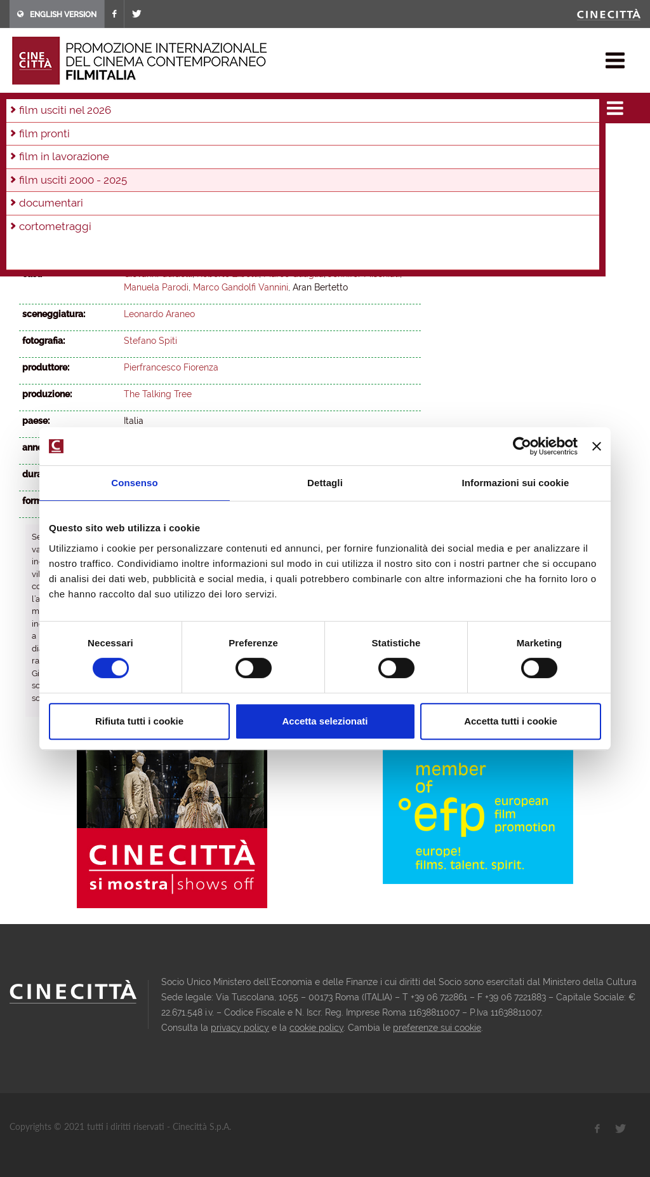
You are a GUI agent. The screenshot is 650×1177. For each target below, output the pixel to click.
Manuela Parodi (156, 287)
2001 (308, 158)
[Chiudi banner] (596, 446)
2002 (281, 158)
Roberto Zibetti (228, 274)
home (21, 104)
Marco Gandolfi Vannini (240, 287)
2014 (329, 141)
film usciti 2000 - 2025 (146, 104)
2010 (57, 158)
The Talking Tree (158, 394)
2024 (58, 141)
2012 (382, 141)
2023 (86, 141)
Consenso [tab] (134, 482)
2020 (167, 141)
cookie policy (316, 1028)
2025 (31, 141)
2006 (169, 158)
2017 (248, 141)
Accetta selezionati (325, 721)
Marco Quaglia (293, 274)
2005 (197, 158)
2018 (221, 141)
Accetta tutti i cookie (510, 721)
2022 (113, 141)
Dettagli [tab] (325, 482)
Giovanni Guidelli (158, 274)
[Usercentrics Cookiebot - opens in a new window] (522, 446)
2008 (113, 158)
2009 (85, 158)
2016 (275, 141)
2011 (211, 104)
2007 (141, 158)
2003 (253, 158)
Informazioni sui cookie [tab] (515, 482)
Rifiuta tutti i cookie (139, 721)
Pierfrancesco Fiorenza (171, 367)
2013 (355, 141)
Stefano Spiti (150, 341)
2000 (337, 158)
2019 (195, 141)
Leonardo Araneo (159, 247)
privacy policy (240, 1028)
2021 (140, 141)
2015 (302, 141)
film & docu (66, 104)
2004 (225, 158)
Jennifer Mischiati (364, 274)
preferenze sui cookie (437, 1028)
